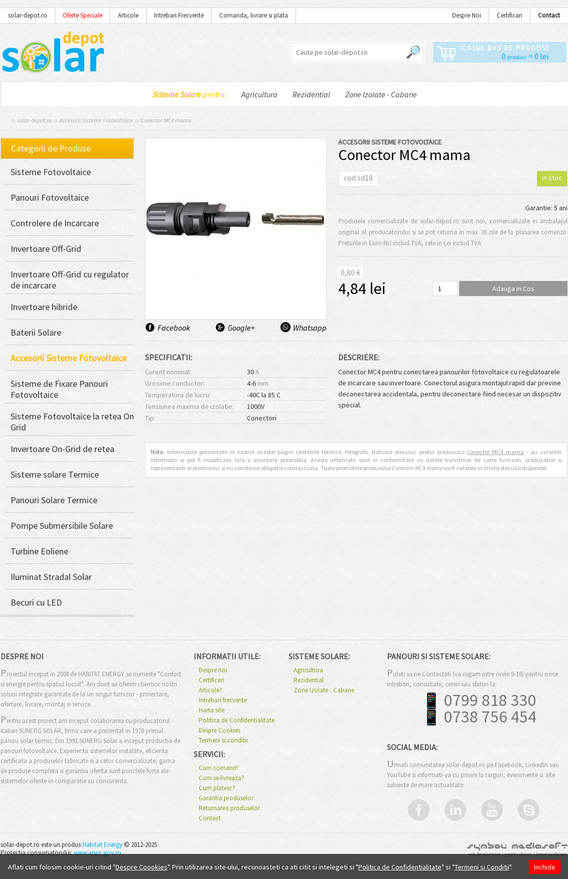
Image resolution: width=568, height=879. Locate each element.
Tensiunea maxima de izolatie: (189, 406)
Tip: (150, 417)
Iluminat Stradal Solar (51, 576)
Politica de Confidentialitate (236, 720)
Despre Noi (466, 15)
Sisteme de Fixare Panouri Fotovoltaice (59, 389)
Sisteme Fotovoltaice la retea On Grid (72, 422)
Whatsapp (309, 328)
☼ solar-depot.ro (31, 120)
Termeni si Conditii (482, 866)
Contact (210, 818)
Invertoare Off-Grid (46, 248)
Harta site (211, 710)
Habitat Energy (102, 844)
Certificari (509, 15)
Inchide (544, 866)
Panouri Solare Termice (54, 500)
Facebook (174, 328)
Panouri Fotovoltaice (50, 197)
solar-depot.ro (27, 15)
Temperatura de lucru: (178, 394)
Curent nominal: (168, 371)
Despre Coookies (141, 866)
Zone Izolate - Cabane (381, 94)
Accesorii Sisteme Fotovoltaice (96, 120)
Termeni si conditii (223, 741)
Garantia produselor (226, 798)
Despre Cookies (219, 730)
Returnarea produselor (229, 808)
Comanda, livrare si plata (253, 15)
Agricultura (259, 94)
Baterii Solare (36, 332)
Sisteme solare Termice (55, 474)
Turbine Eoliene (39, 551)
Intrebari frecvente (223, 700)
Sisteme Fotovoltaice (51, 172)
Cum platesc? (217, 788)
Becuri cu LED (36, 602)
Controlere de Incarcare (55, 223)
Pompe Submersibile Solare (62, 525)
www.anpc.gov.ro (97, 852)
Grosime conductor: (175, 383)
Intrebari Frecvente (179, 15)
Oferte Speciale (82, 15)
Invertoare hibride (44, 307)
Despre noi (213, 670)
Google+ (241, 328)
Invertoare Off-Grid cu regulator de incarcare (70, 280)
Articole (128, 15)
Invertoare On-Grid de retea (62, 449)
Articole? (210, 690)
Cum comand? (219, 768)
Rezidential (311, 94)
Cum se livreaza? (221, 778)
